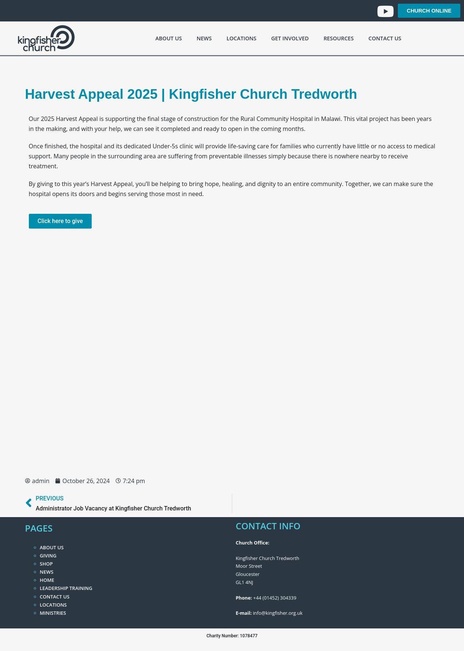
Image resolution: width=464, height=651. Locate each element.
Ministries (53, 613)
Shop (46, 563)
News (204, 38)
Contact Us (385, 38)
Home (47, 580)
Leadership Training (66, 588)
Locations (242, 38)
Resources (338, 38)
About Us (168, 38)
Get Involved (290, 38)
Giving (48, 555)
